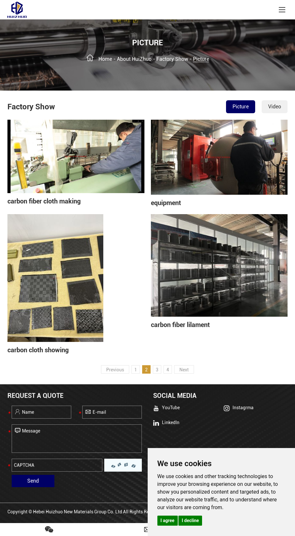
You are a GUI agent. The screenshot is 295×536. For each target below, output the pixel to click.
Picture (201, 59)
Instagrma (239, 408)
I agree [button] (168, 520)
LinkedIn (166, 423)
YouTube (166, 408)
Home (105, 59)
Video (274, 107)
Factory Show (172, 59)
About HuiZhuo (134, 59)
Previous (115, 369)
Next (184, 369)
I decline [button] (190, 520)
